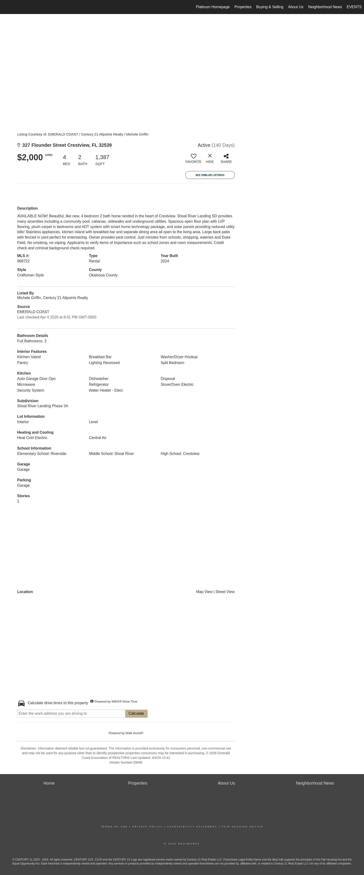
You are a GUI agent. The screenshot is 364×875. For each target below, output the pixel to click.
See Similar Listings (209, 175)
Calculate (136, 713)
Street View (225, 592)
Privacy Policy (147, 826)
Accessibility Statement (192, 826)
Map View (204, 592)
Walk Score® (134, 733)
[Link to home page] (6, 7)
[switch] (193, 160)
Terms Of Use (114, 826)
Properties (243, 7)
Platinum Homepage (213, 7)
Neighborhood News (325, 7)
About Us (295, 7)
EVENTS (354, 7)
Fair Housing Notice (242, 826)
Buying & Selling (270, 7)
